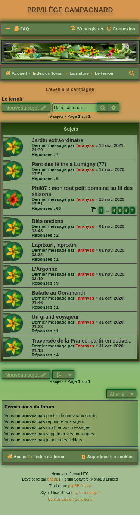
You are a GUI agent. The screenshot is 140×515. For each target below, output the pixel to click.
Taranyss (84, 145)
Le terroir (12, 99)
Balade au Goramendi (58, 293)
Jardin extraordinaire (57, 140)
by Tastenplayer (87, 493)
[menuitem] (21, 29)
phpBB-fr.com (79, 486)
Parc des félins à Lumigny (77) (69, 164)
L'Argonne (44, 269)
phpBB (53, 479)
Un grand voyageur (55, 317)
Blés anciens (47, 221)
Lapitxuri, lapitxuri (54, 245)
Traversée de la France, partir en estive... (81, 341)
